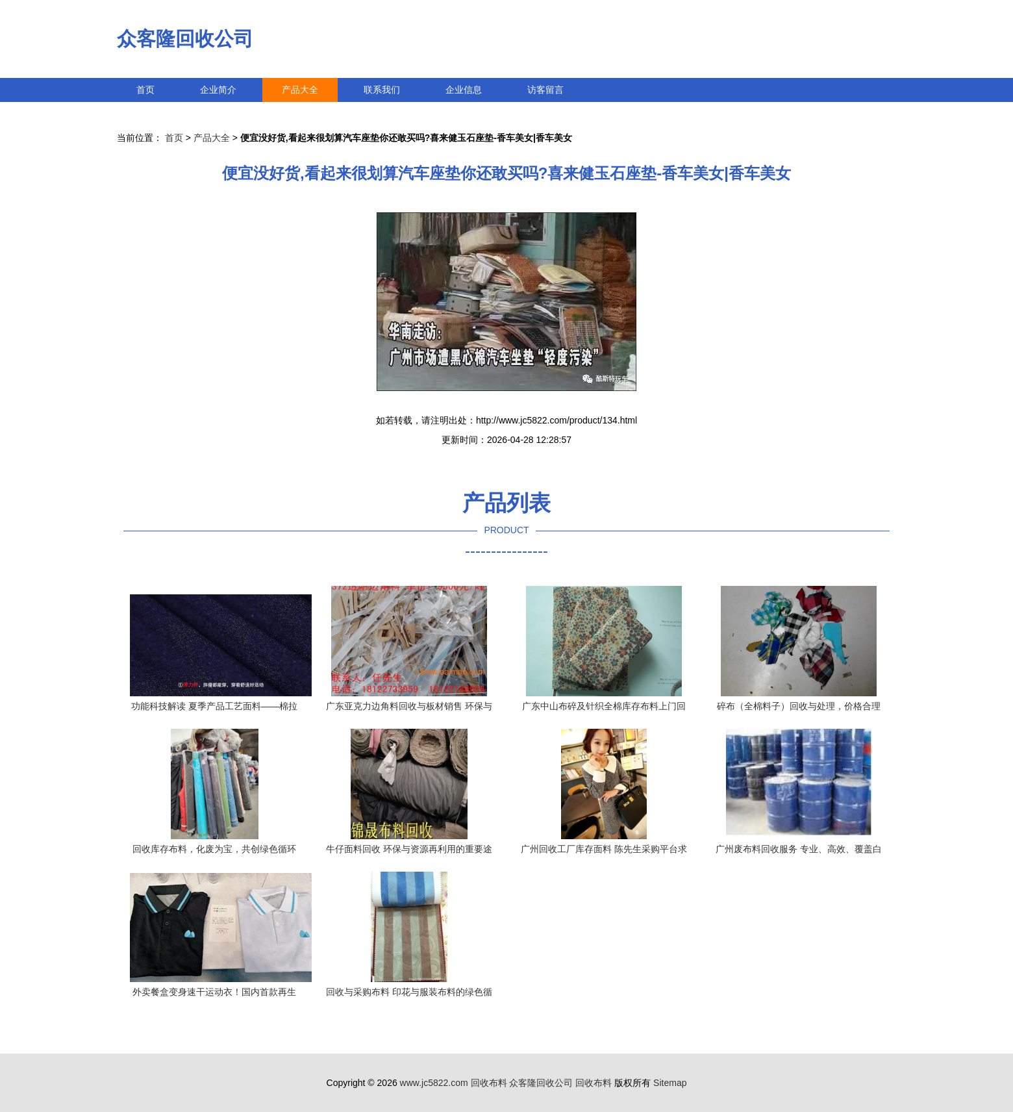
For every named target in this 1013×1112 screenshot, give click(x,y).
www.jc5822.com (434, 1083)
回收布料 (489, 1083)
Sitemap (669, 1083)
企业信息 (463, 89)
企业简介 (218, 89)
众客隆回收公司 (185, 38)
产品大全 (300, 89)
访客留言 (545, 89)
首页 (145, 89)
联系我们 (382, 89)
